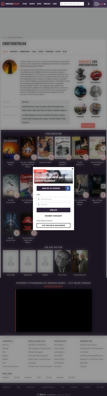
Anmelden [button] (53, 210)
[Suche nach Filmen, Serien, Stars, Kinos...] (72, 4)
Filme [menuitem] (25, 3)
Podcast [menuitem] (47, 3)
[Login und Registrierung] (88, 3)
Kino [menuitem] (55, 3)
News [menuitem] (39, 3)
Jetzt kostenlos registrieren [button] (53, 225)
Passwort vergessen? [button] (53, 216)
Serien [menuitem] (32, 3)
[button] (53, 188)
